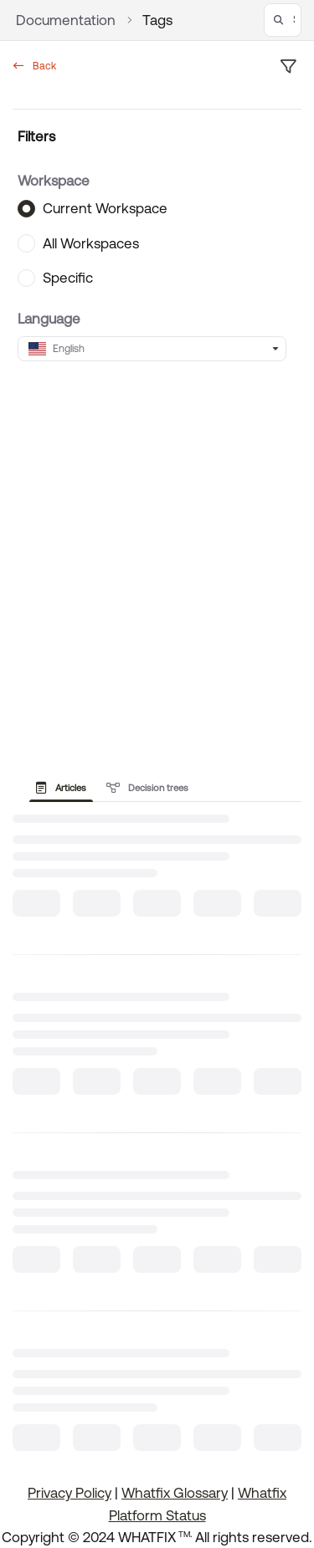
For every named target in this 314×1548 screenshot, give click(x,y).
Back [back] (34, 66)
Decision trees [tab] (147, 788)
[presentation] (64, 787)
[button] (282, 20)
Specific (68, 277)
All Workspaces (91, 242)
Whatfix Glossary (174, 1492)
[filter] (288, 67)
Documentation (66, 20)
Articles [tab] (61, 788)
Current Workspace (105, 208)
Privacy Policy (69, 1492)
